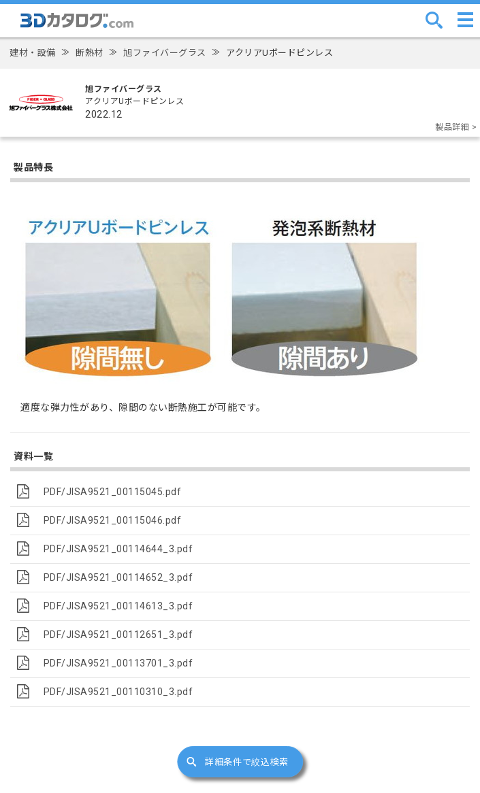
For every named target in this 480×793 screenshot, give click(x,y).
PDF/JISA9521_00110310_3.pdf (118, 691)
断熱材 (89, 53)
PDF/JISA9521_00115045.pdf (113, 491)
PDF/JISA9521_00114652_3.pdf (118, 577)
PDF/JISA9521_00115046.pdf (113, 520)
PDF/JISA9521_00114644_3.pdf (118, 548)
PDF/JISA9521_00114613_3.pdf (118, 606)
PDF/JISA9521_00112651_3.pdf (118, 634)
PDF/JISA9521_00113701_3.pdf (118, 663)
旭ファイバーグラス (164, 53)
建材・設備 (33, 53)
